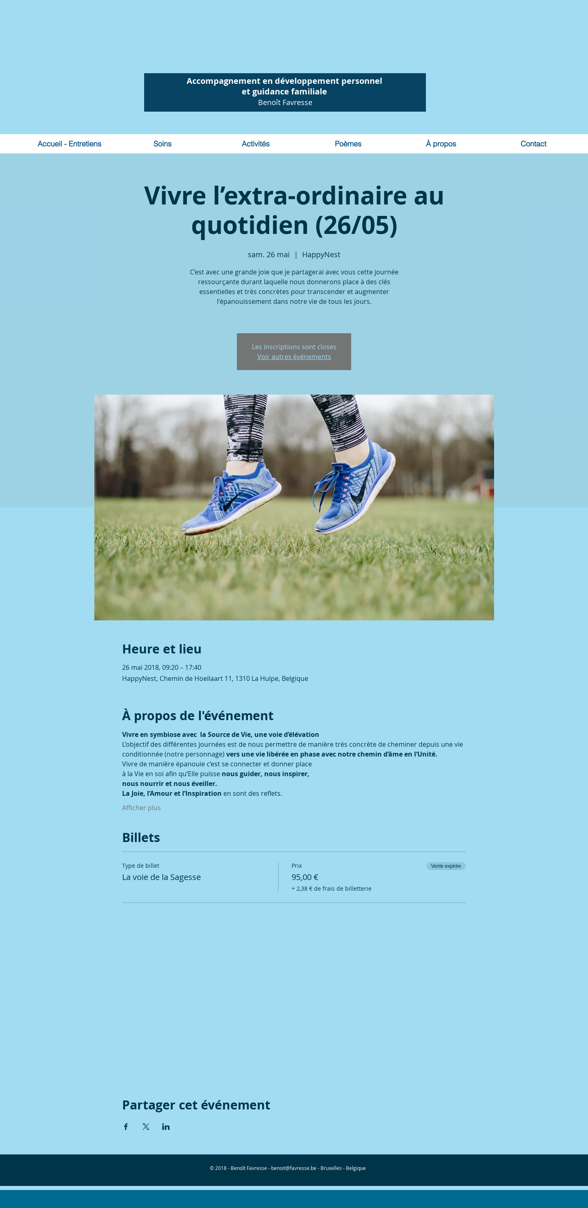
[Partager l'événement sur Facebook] (126, 1126)
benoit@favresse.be (293, 1168)
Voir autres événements (294, 356)
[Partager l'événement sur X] (146, 1126)
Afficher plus (141, 807)
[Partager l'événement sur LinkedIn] (166, 1126)
